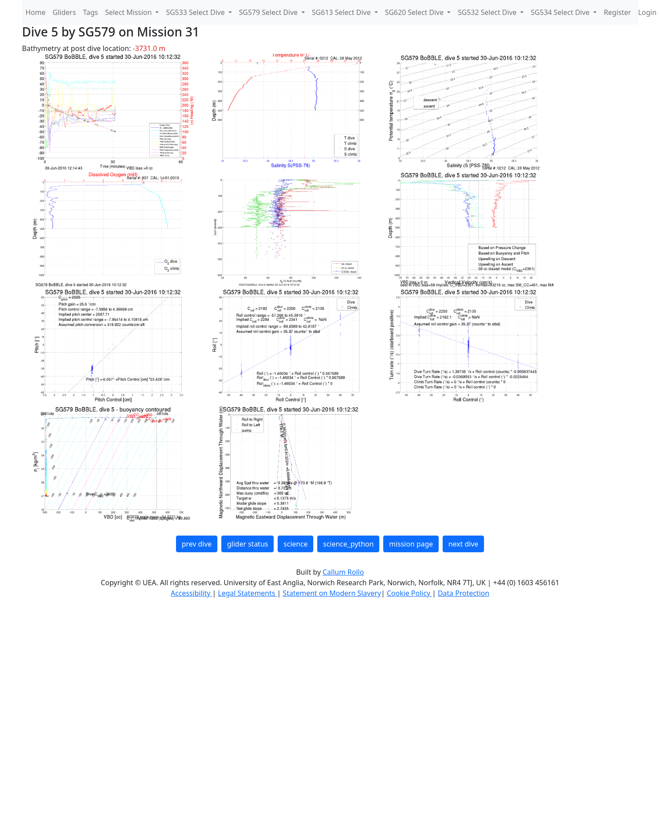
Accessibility (191, 593)
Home (36, 12)
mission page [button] (411, 544)
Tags (90, 12)
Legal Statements (247, 593)
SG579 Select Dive (269, 12)
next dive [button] (463, 544)
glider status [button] (247, 544)
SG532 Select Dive (488, 12)
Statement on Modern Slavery (332, 593)
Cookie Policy (409, 593)
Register (617, 12)
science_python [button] (348, 544)
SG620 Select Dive (415, 12)
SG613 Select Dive (342, 12)
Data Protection (463, 593)
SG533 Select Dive (196, 12)
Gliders (64, 12)
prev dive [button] (197, 544)
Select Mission (129, 12)
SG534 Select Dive (561, 12)
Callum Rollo (343, 572)
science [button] (295, 544)
